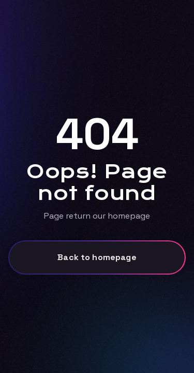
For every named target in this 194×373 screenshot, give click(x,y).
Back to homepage (97, 257)
